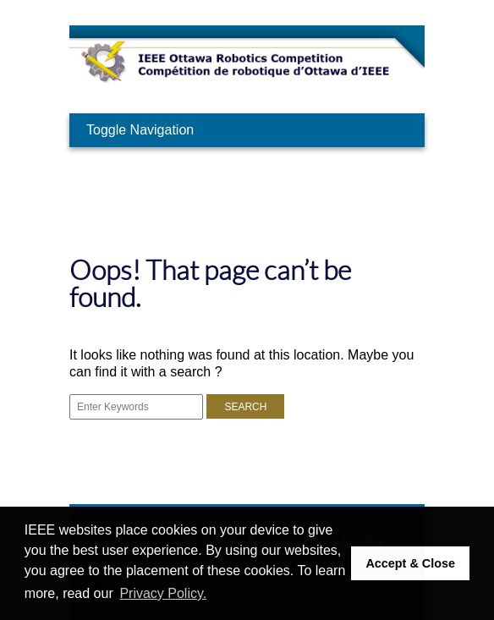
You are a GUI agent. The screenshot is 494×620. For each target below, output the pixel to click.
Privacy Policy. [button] (162, 593)
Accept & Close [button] (410, 563)
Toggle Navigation (140, 130)
